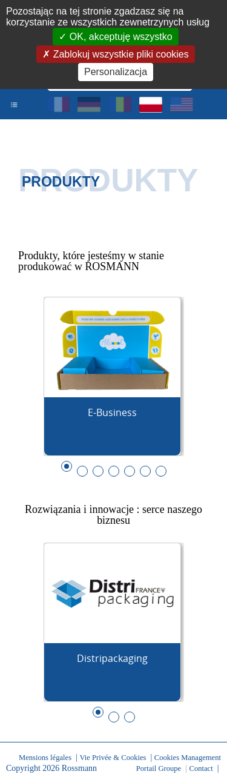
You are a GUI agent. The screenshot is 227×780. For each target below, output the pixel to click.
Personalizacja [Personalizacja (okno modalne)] (115, 72)
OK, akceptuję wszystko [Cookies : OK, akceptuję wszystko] (119, 36)
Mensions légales (45, 757)
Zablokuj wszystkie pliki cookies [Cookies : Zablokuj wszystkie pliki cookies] (119, 54)
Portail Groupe (159, 768)
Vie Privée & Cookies (112, 757)
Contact (201, 768)
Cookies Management (187, 757)
